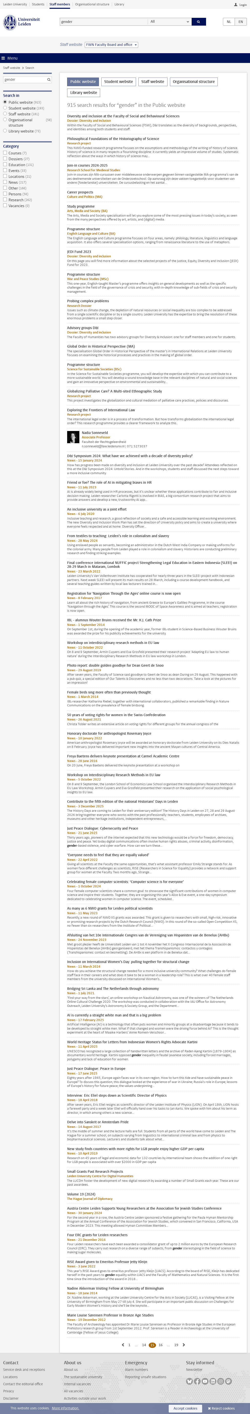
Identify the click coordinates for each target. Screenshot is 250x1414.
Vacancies (27, 206)
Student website (27, 108)
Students (38, 4)
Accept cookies (185, 1408)
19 (177, 1345)
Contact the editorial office (23, 1384)
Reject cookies (223, 1408)
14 (145, 1345)
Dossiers (27, 159)
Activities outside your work (85, 1398)
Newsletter (194, 1369)
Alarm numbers (136, 1369)
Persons (27, 194)
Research (27, 200)
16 (161, 1345)
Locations (27, 176)
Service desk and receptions (24, 1369)
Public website (27, 102)
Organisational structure (92, 4)
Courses (27, 153)
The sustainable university (83, 1377)
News (27, 182)
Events (27, 170)
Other (27, 188)
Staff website (11, 68)
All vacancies (73, 1391)
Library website (27, 131)
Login (243, 5)
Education (27, 165)
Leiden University (15, 4)
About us (71, 1369)
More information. (65, 1408)
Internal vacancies (77, 1384)
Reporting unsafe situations (145, 1377)
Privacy (8, 1391)
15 (153, 1345)
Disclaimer (11, 1398)
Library (119, 4)
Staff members (60, 4)
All (153, 21)
